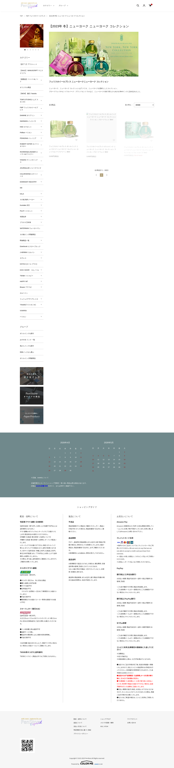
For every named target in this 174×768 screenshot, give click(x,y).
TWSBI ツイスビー (26, 276)
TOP (21, 16)
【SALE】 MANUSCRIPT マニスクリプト (31, 72)
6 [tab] (38, 49)
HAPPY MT (24, 281)
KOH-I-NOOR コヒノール (29, 270)
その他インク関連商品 (28, 234)
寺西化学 (23, 217)
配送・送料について (80, 719)
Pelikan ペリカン (26, 132)
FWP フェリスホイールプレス (35, 16)
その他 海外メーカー (27, 199)
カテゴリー (47, 5)
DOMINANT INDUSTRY (28, 182)
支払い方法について (80, 726)
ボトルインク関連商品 (28, 358)
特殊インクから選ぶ (27, 352)
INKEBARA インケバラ (28, 121)
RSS (101, 726)
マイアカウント (132, 719)
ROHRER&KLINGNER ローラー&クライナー (29, 153)
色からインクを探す (27, 346)
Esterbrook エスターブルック (30, 246)
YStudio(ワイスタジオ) (28, 305)
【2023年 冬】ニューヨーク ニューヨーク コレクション (67, 16)
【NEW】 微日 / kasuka (28, 93)
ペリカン (23, 317)
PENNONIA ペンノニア (28, 138)
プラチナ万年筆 (25, 222)
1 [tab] (24, 49)
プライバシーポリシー (81, 734)
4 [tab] (33, 49)
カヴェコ (23, 258)
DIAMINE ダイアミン (27, 115)
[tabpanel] (31, 36)
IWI (21, 188)
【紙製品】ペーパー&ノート (29, 80)
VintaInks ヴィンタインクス (29, 161)
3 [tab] (30, 49)
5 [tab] (35, 49)
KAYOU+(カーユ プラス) (28, 264)
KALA (22, 194)
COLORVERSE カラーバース (28, 175)
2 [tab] (27, 49)
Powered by (87, 763)
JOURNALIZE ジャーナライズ (30, 168)
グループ (62, 5)
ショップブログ (105, 719)
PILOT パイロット (26, 211)
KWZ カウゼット (26, 127)
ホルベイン (24, 293)
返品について (78, 723)
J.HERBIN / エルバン (27, 252)
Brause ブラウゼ (26, 287)
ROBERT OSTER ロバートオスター (29, 145)
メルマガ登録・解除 (107, 723)
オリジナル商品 (25, 87)
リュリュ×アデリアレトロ (29, 299)
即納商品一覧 (24, 240)
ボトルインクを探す (27, 333)
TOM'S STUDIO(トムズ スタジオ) (29, 101)
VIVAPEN (23, 311)
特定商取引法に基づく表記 (82, 730)
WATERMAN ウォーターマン (30, 228)
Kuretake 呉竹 (25, 205)
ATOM (106, 726)
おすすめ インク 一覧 (27, 340)
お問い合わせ (131, 723)
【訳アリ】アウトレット (28, 64)
